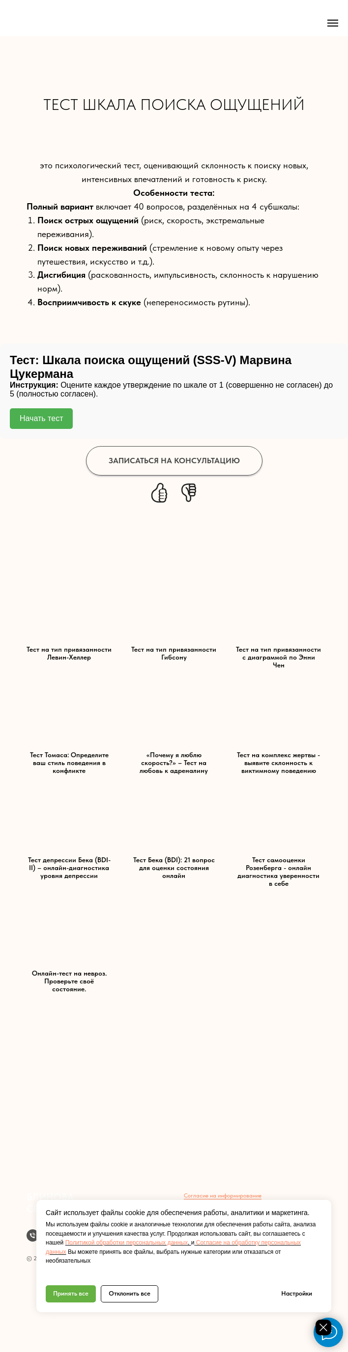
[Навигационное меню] (332, 23)
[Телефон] (33, 1235)
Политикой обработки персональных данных (126, 1242)
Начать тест (41, 418)
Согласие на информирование (222, 1195)
